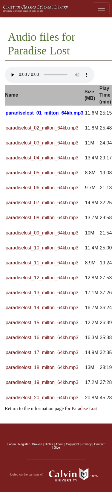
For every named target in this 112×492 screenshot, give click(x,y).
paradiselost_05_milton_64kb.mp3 (42, 172)
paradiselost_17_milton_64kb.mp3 (42, 352)
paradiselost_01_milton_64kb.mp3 (45, 112)
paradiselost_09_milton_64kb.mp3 (42, 232)
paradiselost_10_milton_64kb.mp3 (42, 247)
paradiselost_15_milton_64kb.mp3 (42, 322)
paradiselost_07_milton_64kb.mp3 (42, 202)
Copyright (72, 444)
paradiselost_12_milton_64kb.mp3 (42, 277)
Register (24, 444)
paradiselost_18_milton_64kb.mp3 (42, 367)
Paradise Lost (85, 408)
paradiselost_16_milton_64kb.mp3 (42, 337)
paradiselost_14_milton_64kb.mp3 (42, 307)
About (60, 444)
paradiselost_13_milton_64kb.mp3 (42, 292)
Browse (37, 444)
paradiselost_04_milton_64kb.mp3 (42, 157)
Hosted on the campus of (56, 474)
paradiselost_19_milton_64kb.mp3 (42, 382)
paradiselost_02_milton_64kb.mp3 (42, 127)
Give (57, 447)
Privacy (87, 444)
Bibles (49, 444)
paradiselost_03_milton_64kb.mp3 (42, 142)
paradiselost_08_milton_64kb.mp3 (42, 217)
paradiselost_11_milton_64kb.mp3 (42, 262)
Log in (11, 444)
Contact (99, 444)
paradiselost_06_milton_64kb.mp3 (42, 187)
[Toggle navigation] (101, 8)
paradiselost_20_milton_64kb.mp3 (42, 397)
